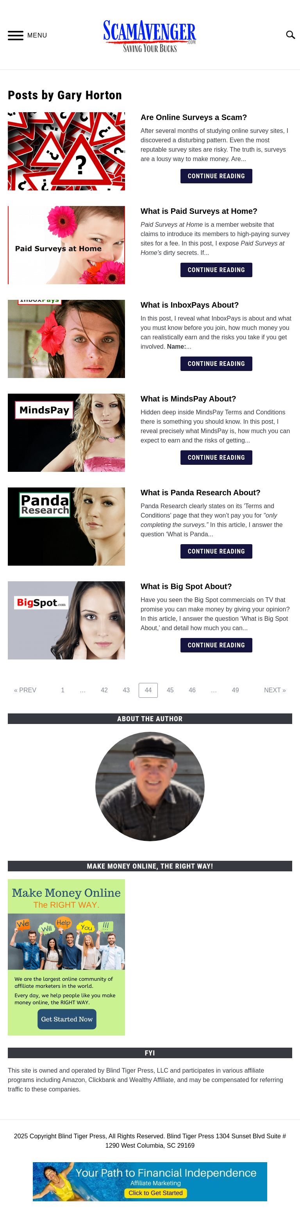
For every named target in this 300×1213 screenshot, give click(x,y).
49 (238, 689)
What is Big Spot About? (186, 586)
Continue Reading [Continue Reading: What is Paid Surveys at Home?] (216, 270)
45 (173, 689)
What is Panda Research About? (201, 492)
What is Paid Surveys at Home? (199, 211)
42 (107, 689)
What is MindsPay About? (188, 398)
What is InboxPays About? (190, 305)
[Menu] (15, 37)
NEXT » (275, 690)
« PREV (25, 690)
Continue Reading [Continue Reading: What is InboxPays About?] (216, 363)
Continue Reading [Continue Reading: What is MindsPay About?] (216, 457)
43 (129, 689)
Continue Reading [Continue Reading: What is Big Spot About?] (216, 645)
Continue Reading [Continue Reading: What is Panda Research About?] (216, 551)
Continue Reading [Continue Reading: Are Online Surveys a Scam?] (216, 176)
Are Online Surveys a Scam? (194, 117)
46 (195, 689)
